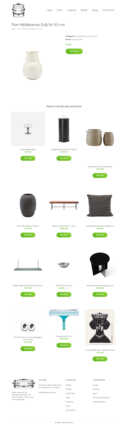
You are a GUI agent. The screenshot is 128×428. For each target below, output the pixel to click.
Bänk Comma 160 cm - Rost (64, 227)
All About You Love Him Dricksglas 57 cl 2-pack (28, 340)
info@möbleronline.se (47, 394)
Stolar (59, 11)
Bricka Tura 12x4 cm (64, 287)
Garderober (70, 395)
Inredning (71, 11)
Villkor (95, 395)
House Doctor (91, 38)
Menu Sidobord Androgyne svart (100, 287)
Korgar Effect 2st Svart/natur (100, 168)
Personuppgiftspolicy (101, 399)
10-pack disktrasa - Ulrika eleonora (100, 352)
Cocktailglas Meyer (28, 151)
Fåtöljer (84, 11)
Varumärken (108, 11)
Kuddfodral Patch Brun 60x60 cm (100, 227)
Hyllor (49, 11)
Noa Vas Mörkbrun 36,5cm (28, 227)
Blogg (95, 11)
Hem (13, 30)
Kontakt (96, 391)
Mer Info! (74, 53)
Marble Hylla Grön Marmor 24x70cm (28, 287)
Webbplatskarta (99, 403)
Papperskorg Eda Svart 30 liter (64, 151)
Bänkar (68, 387)
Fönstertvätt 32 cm (64, 338)
